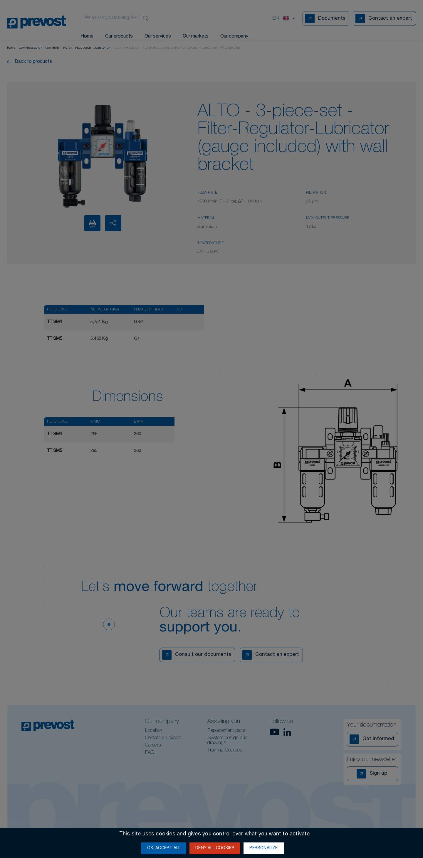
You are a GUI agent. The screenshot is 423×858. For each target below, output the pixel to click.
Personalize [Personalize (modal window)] (263, 848)
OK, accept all (163, 848)
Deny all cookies (214, 848)
